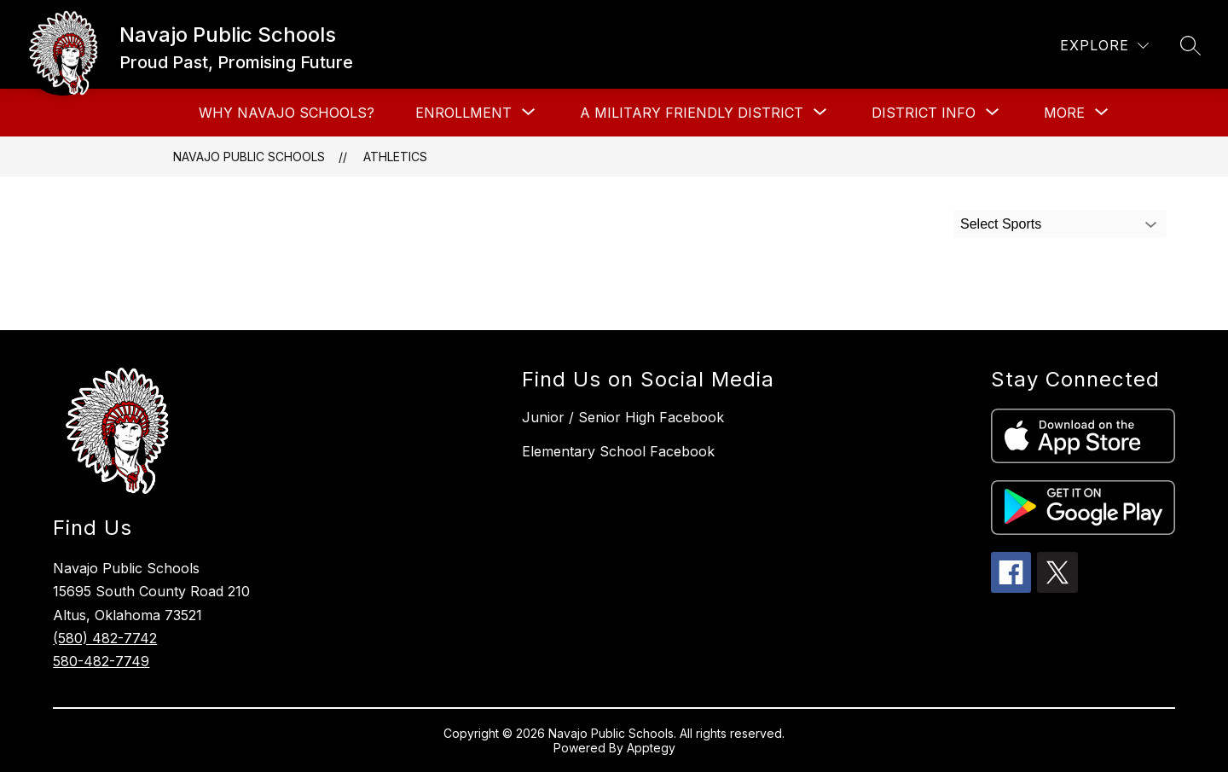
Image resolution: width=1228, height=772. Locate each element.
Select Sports (1000, 224)
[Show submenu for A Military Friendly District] (691, 112)
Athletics (395, 156)
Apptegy (651, 747)
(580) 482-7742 (105, 638)
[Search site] (1190, 45)
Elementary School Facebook (618, 451)
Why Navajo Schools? (286, 112)
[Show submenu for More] (1064, 112)
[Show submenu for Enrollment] (463, 112)
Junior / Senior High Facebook (623, 417)
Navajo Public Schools (249, 156)
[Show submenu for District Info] (924, 112)
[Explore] (1104, 45)
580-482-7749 (101, 661)
